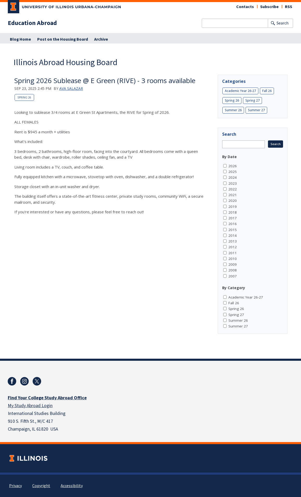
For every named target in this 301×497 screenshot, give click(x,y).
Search (283, 23)
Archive (101, 39)
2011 (232, 253)
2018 (232, 212)
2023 (232, 183)
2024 (232, 177)
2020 (232, 200)
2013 (232, 241)
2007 (232, 276)
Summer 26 (233, 110)
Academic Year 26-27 (240, 91)
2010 (232, 258)
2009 (232, 264)
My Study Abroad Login (30, 405)
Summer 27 (256, 110)
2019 (232, 206)
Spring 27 (252, 100)
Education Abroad (32, 23)
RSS (288, 7)
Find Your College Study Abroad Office (47, 398)
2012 (232, 247)
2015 (232, 229)
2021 (232, 194)
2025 (232, 171)
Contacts (245, 7)
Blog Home (20, 39)
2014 (232, 235)
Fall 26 (267, 91)
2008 (232, 270)
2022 (232, 189)
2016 (232, 223)
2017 (232, 218)
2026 (232, 166)
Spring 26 (24, 97)
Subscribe (269, 7)
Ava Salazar (71, 88)
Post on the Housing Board (62, 39)
